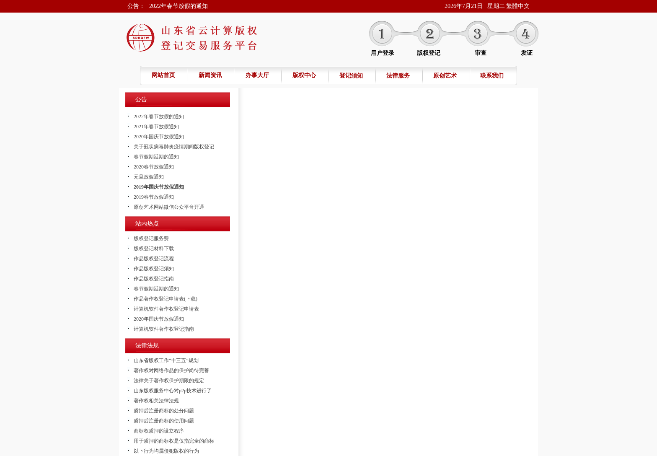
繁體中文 (518, 6)
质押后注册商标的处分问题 (164, 411)
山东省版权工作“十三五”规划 (166, 360)
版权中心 (304, 75)
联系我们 (492, 76)
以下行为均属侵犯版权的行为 (166, 451)
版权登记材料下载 (154, 248)
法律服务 (398, 76)
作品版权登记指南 (154, 279)
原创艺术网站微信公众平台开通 (169, 207)
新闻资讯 (210, 75)
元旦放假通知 (149, 177)
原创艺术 (445, 76)
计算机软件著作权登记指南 (164, 329)
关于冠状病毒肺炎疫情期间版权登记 (174, 147)
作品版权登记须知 (154, 269)
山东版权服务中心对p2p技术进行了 (173, 391)
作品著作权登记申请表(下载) (165, 299)
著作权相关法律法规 (156, 401)
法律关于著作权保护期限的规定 (169, 380)
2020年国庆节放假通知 (159, 137)
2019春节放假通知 (154, 197)
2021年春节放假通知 (156, 127)
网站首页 (163, 75)
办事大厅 (257, 75)
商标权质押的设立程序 (159, 431)
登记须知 (351, 76)
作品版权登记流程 (154, 259)
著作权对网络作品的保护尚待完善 (171, 370)
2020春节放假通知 (154, 167)
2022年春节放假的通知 (178, 6)
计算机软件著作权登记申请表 (166, 309)
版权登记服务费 (151, 238)
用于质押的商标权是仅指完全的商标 (174, 441)
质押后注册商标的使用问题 (164, 421)
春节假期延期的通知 (156, 157)
